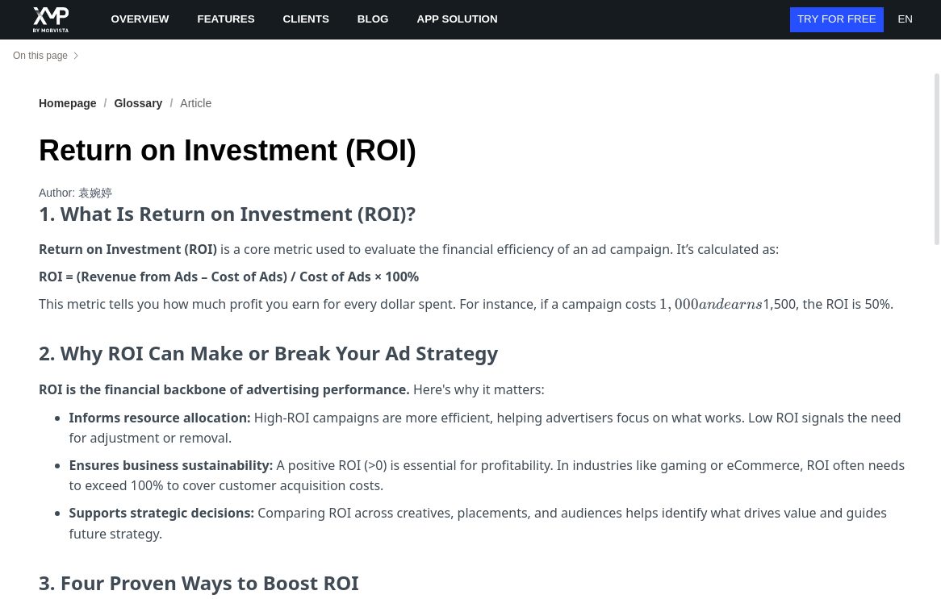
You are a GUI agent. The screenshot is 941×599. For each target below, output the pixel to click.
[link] (138, 103)
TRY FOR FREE (836, 19)
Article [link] (195, 103)
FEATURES (225, 19)
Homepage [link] (68, 103)
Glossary (138, 103)
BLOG (373, 19)
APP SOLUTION (457, 19)
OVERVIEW (140, 19)
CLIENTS (306, 19)
